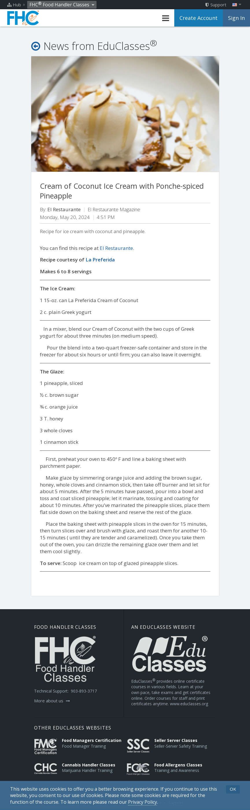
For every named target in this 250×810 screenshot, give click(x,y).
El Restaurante (116, 248)
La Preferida (100, 259)
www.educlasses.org (189, 703)
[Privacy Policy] (142, 802)
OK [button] (233, 789)
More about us (52, 701)
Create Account (198, 17)
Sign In (236, 17)
